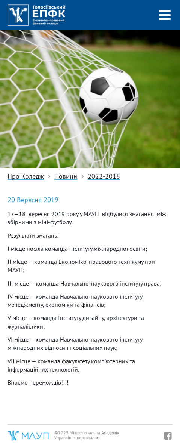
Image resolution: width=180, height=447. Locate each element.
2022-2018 (104, 176)
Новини (65, 176)
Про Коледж (26, 176)
